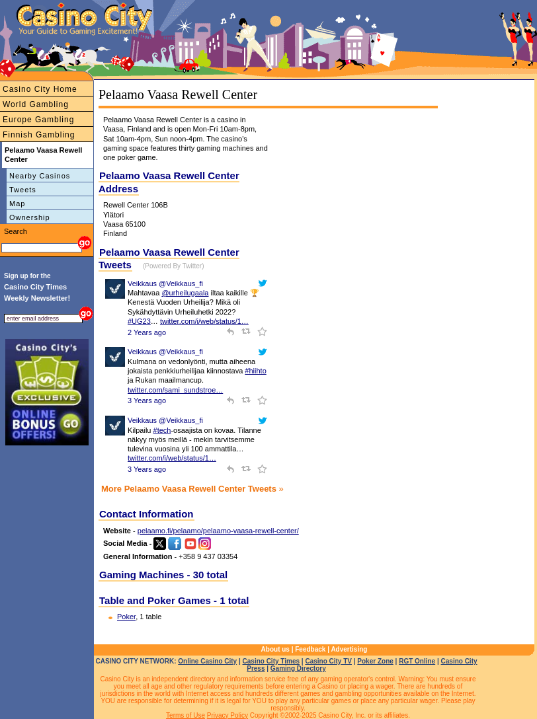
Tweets (22, 190)
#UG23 (139, 321)
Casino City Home (40, 89)
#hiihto (255, 371)
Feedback (310, 649)
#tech (162, 430)
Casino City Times (271, 661)
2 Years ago (147, 332)
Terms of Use (185, 715)
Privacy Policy (227, 715)
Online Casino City (207, 661)
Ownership (29, 217)
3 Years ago (147, 400)
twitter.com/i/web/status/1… (204, 321)
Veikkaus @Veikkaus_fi (165, 283)
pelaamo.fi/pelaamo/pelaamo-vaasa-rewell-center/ (218, 531)
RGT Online (417, 661)
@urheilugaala (184, 293)
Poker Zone (375, 661)
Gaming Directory (298, 668)
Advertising (349, 649)
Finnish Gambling (39, 134)
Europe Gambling (38, 119)
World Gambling (36, 104)
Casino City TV (328, 661)
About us (275, 649)
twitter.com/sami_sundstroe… (175, 390)
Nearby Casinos (39, 176)
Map (17, 204)
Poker (126, 617)
